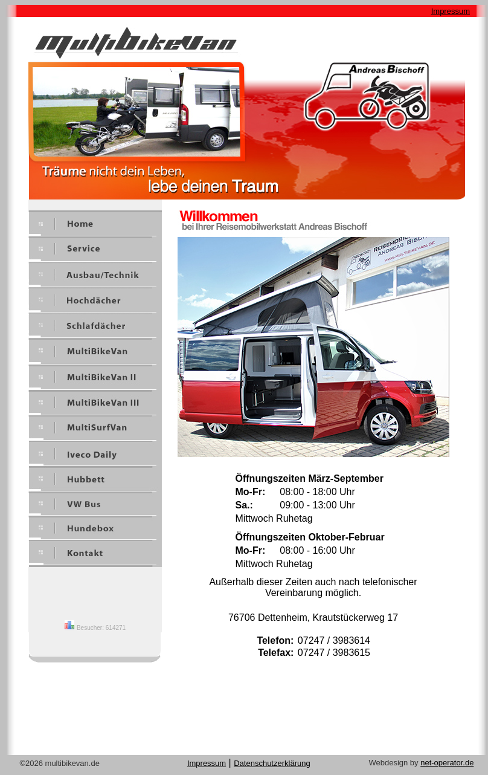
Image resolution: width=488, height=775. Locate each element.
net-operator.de (447, 762)
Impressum (450, 11)
